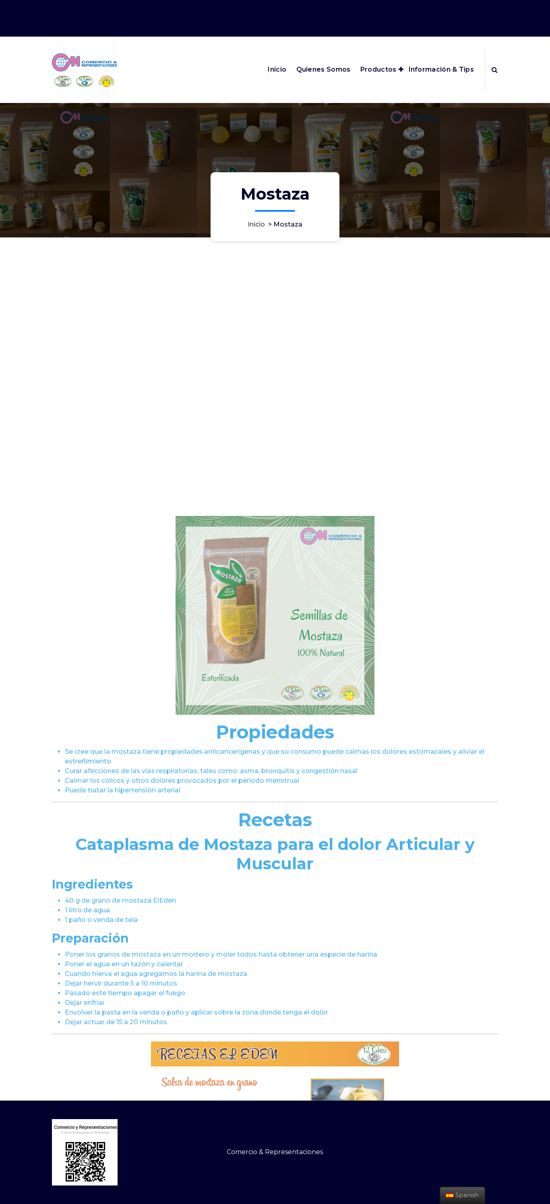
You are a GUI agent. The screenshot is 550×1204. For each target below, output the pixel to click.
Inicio (277, 69)
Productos (378, 69)
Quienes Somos (323, 69)
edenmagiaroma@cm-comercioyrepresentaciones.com (406, 7)
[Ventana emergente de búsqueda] (494, 70)
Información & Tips (441, 69)
